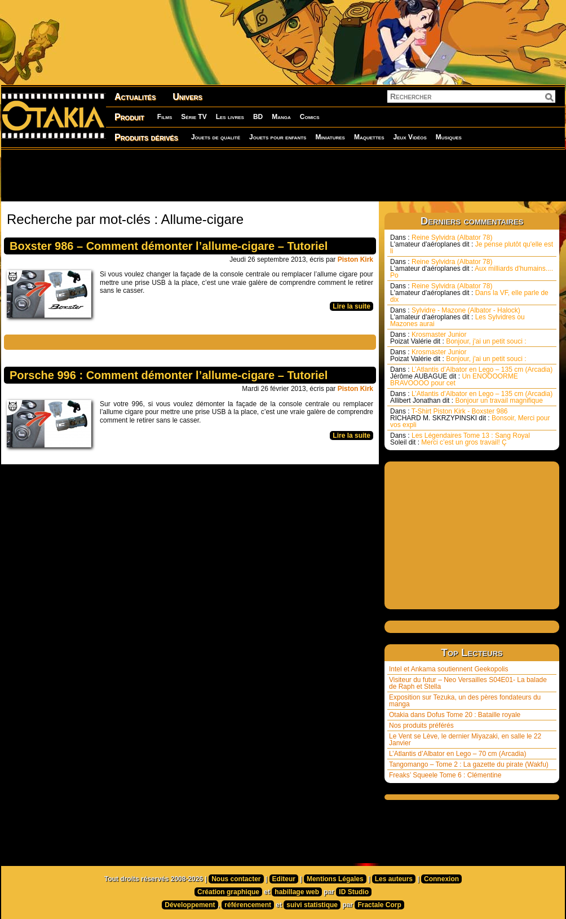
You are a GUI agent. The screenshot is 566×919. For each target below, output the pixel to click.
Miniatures (330, 137)
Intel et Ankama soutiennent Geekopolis (448, 669)
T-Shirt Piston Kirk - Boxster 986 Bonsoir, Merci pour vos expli (470, 418)
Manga (281, 117)
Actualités (135, 97)
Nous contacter (235, 879)
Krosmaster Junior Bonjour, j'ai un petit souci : (458, 338)
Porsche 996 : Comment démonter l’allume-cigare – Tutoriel (169, 375)
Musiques (449, 137)
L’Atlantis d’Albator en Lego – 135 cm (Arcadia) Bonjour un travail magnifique (471, 397)
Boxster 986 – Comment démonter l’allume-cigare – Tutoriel (169, 246)
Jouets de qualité (215, 137)
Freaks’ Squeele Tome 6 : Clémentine (445, 775)
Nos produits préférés (421, 725)
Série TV (193, 117)
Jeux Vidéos (409, 137)
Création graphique (228, 892)
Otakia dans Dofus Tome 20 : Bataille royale (454, 715)
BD (258, 117)
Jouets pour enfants (277, 137)
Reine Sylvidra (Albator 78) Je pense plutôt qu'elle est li (471, 244)
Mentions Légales (335, 879)
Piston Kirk (355, 259)
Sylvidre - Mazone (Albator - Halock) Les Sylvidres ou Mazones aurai (457, 317)
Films (164, 117)
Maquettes (369, 137)
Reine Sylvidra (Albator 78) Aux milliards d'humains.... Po (471, 268)
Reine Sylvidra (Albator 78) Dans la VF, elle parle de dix (469, 293)
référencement (247, 905)
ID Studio (354, 892)
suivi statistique (312, 905)
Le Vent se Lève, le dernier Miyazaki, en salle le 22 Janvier (465, 739)
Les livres (230, 117)
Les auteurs (394, 879)
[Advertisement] (283, 174)
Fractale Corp (379, 905)
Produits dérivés (146, 137)
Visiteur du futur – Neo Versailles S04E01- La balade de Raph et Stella (468, 683)
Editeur (283, 879)
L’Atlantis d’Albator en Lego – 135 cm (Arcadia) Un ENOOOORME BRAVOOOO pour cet (471, 376)
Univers (187, 97)
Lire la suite (351, 306)
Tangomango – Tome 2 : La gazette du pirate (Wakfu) (469, 764)
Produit (129, 117)
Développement (190, 905)
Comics (310, 117)
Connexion (441, 879)
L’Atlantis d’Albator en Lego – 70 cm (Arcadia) (457, 754)
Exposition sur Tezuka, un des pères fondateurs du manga (465, 700)
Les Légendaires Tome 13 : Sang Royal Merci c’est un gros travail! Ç (460, 439)
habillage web (297, 892)
